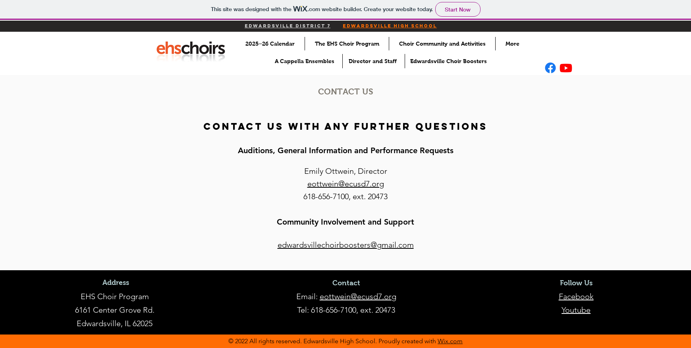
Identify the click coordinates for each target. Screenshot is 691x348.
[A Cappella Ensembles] (306, 61)
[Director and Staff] (375, 61)
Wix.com (450, 341)
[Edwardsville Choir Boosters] (451, 61)
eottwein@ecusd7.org (358, 296)
